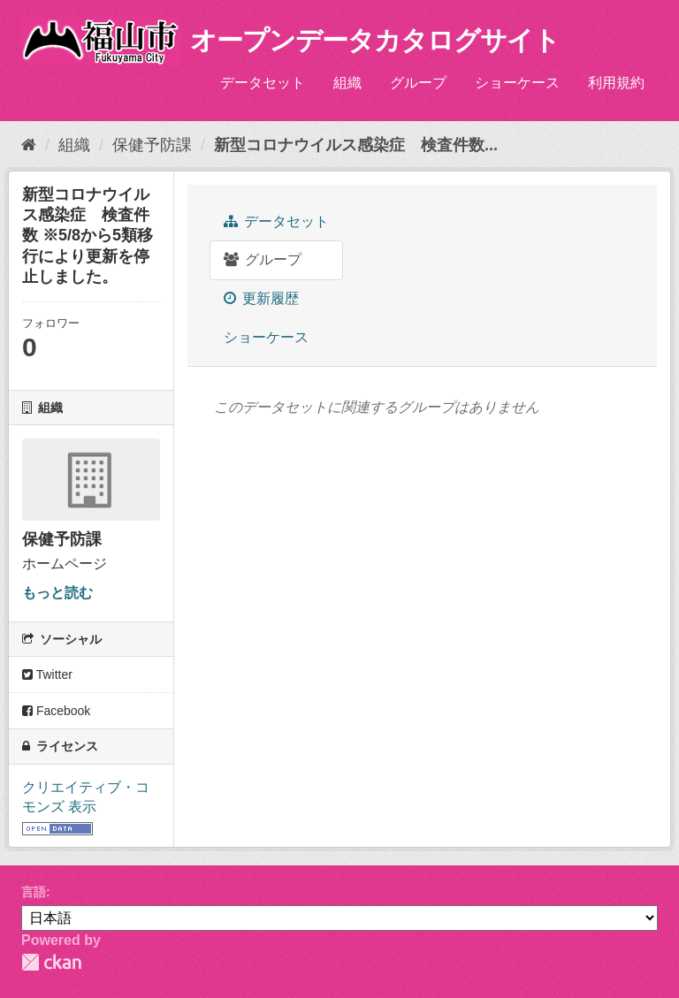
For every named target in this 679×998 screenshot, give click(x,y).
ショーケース (517, 82)
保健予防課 (152, 145)
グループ (418, 82)
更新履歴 (261, 298)
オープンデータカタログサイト (375, 40)
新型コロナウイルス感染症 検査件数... (356, 145)
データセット (262, 82)
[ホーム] (28, 145)
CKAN (51, 962)
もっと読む (57, 592)
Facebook (56, 711)
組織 (347, 82)
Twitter (47, 674)
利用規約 (616, 82)
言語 (33, 892)
